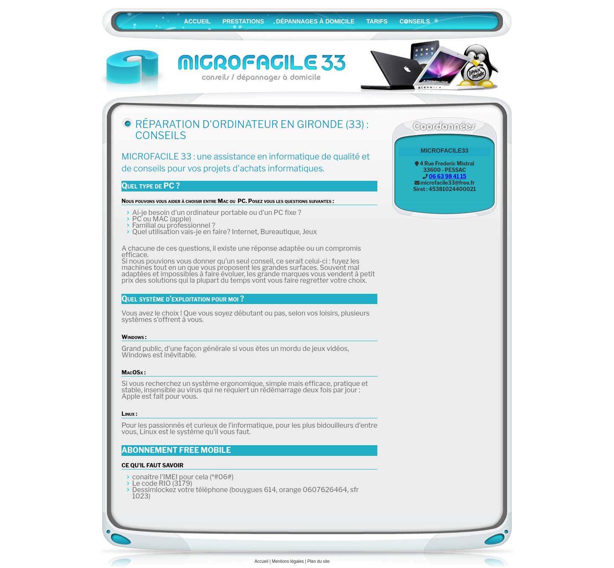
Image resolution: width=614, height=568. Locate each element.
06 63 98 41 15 (447, 176)
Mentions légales (288, 561)
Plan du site (318, 561)
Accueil (261, 561)
